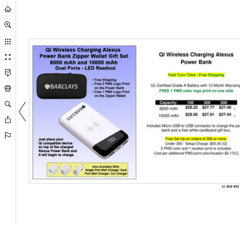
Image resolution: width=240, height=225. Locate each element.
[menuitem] (8, 32)
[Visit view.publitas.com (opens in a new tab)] (8, 9)
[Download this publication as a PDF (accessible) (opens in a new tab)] (8, 73)
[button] (8, 24)
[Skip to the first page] (223, 186)
